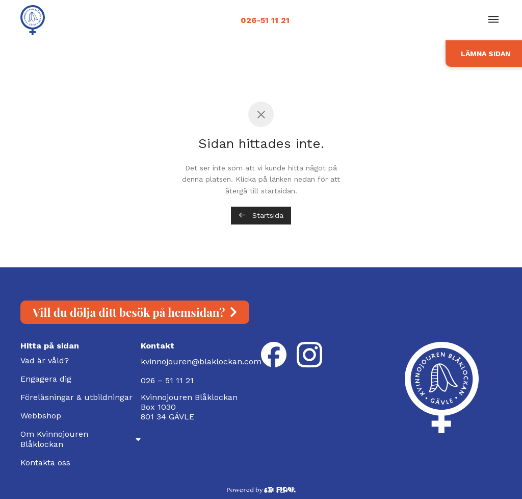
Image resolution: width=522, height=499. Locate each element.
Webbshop (40, 415)
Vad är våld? (44, 360)
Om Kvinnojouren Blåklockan (80, 439)
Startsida (261, 215)
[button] (493, 20)
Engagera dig (45, 379)
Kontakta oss (45, 462)
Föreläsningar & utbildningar (76, 397)
